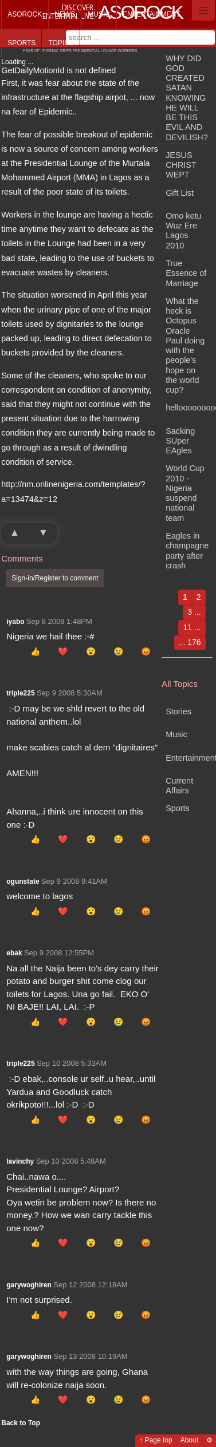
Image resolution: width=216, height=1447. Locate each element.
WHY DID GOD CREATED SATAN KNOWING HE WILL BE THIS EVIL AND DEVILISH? (187, 98)
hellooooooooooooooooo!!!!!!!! (189, 407)
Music (99, 14)
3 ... (194, 611)
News (64, 14)
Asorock (24, 14)
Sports (21, 43)
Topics (60, 43)
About (189, 1440)
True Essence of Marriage (186, 273)
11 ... (192, 627)
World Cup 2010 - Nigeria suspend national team (185, 493)
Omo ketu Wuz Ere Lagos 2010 (183, 230)
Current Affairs (179, 785)
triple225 (20, 693)
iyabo (15, 622)
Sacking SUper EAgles (180, 441)
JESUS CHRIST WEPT (181, 165)
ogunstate (22, 881)
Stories (178, 711)
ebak (14, 953)
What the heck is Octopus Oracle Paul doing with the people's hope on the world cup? (185, 345)
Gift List (180, 192)
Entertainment (151, 14)
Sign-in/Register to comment (54, 578)
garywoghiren (29, 1285)
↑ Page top (155, 1440)
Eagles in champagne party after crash (187, 550)
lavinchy (20, 1161)
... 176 (190, 642)
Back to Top (20, 1423)
